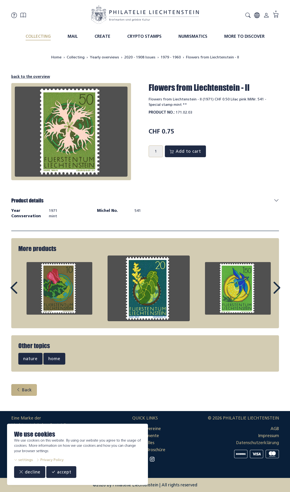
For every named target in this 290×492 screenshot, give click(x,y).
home (54, 358)
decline (29, 472)
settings (23, 460)
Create (102, 36)
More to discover (244, 36)
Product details (27, 200)
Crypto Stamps (144, 36)
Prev (24, 292)
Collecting (38, 36)
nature (30, 358)
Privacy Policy (50, 460)
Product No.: (162, 112)
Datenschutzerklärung (257, 442)
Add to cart (185, 151)
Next (266, 292)
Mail (73, 36)
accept (61, 472)
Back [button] (24, 390)
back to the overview (30, 76)
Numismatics (192, 36)
